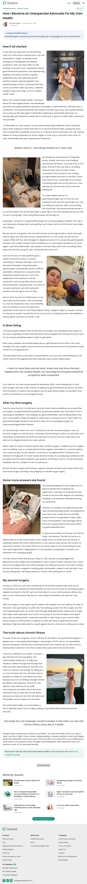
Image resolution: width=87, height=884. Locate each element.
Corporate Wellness (10, 875)
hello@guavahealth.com (23, 880)
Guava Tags (7, 860)
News (33, 842)
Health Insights (8, 849)
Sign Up (76, 3)
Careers (61, 853)
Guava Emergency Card (11, 856)
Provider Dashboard (10, 868)
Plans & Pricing (8, 839)
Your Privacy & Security (66, 839)
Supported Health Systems (13, 846)
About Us (61, 849)
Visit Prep (6, 853)
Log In (69, 3)
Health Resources (9, 9)
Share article (43, 765)
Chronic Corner (22, 9)
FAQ (4, 842)
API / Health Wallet (9, 871)
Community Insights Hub (40, 846)
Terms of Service (64, 846)
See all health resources (44, 819)
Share (80, 8)
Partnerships (63, 860)
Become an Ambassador (67, 856)
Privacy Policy (63, 842)
